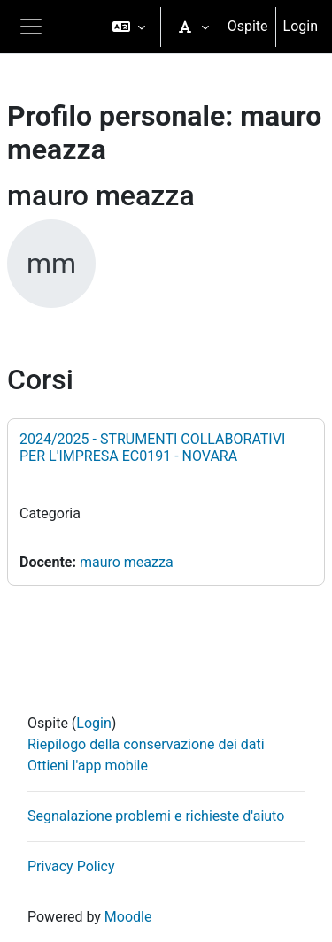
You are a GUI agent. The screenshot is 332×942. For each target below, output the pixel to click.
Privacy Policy (71, 866)
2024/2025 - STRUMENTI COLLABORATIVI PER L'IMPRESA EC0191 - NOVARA (152, 447)
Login (300, 26)
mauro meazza (127, 562)
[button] (129, 26)
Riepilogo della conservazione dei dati (146, 744)
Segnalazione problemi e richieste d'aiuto (155, 816)
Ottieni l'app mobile (87, 765)
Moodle (128, 916)
